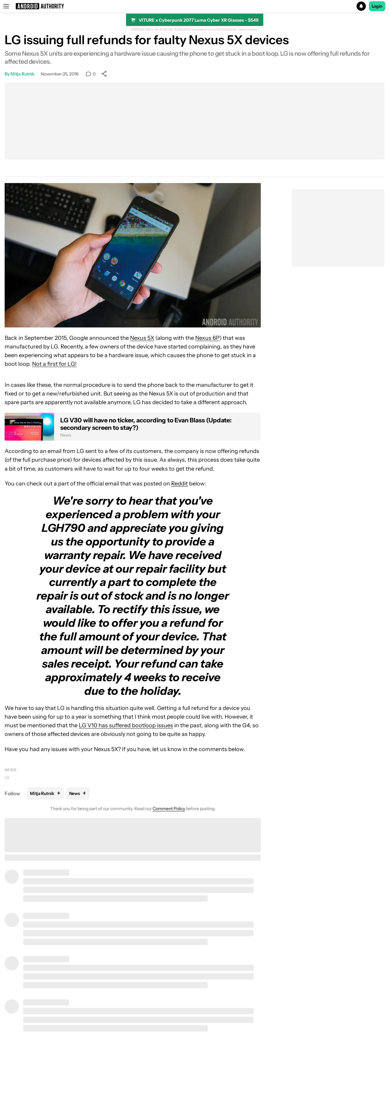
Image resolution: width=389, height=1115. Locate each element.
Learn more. (248, 29)
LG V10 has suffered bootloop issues (126, 725)
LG (7, 777)
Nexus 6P (207, 338)
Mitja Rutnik (23, 74)
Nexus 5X (142, 338)
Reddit (179, 483)
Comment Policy (169, 808)
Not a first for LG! (54, 364)
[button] (194, 6)
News (10, 769)
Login (377, 6)
